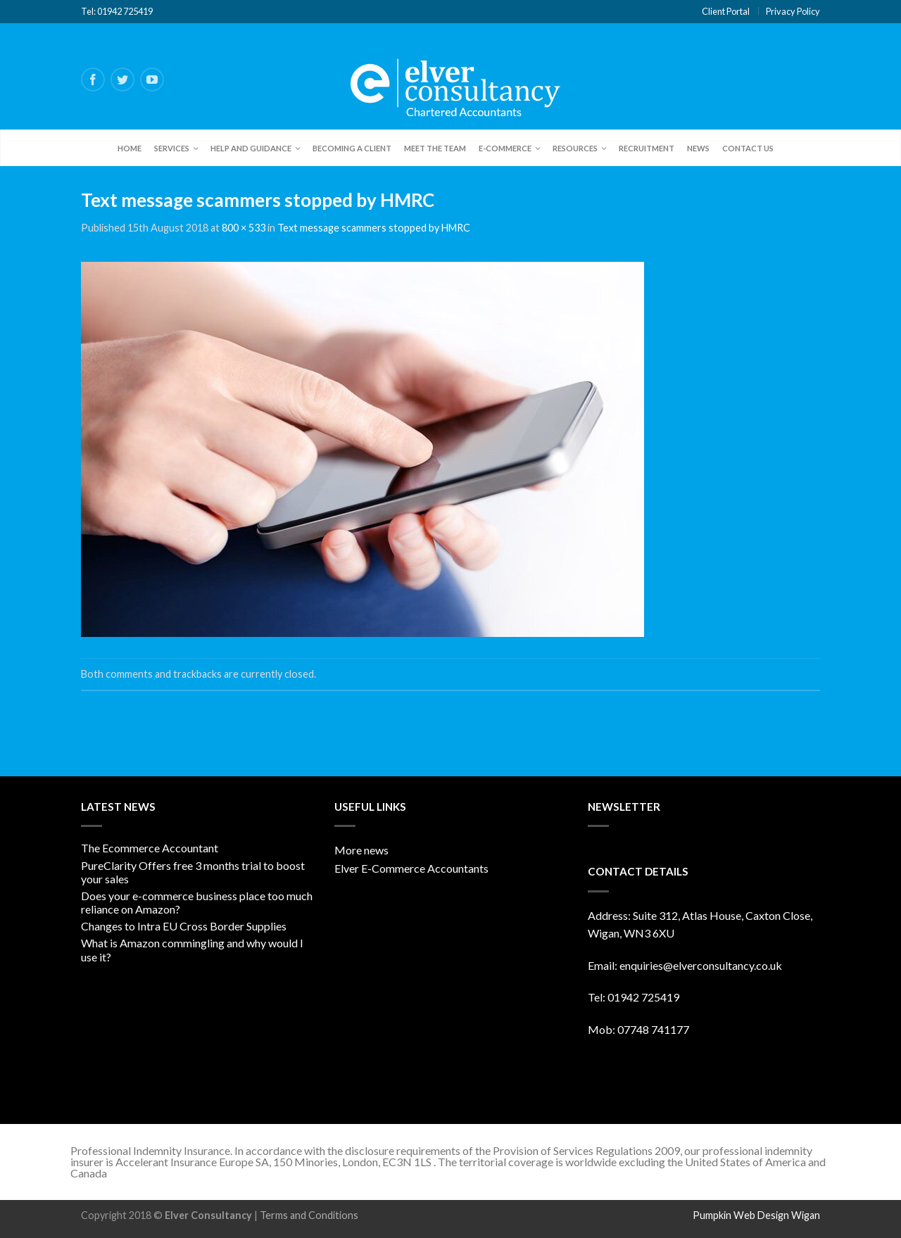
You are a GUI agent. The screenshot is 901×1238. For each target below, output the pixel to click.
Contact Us (748, 148)
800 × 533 (243, 228)
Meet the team (435, 148)
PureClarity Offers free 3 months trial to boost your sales (193, 872)
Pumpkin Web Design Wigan (756, 1215)
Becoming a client (352, 148)
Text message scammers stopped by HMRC (373, 228)
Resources (575, 148)
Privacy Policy (793, 11)
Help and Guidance (250, 148)
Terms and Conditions (309, 1215)
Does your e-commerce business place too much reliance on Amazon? (197, 902)
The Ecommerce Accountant (149, 847)
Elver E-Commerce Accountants (411, 868)
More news (361, 850)
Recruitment (646, 148)
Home (129, 148)
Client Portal (726, 11)
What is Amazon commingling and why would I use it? (192, 949)
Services (171, 148)
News (698, 148)
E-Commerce (505, 148)
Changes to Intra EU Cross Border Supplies (183, 926)
